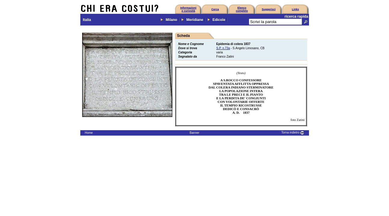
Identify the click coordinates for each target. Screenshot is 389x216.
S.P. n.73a (223, 48)
